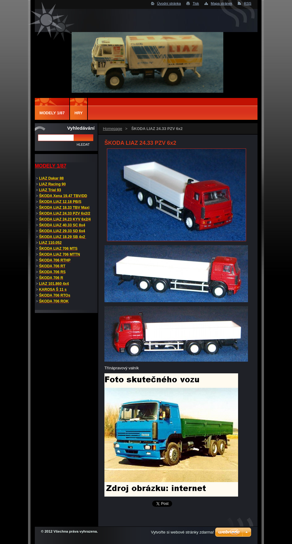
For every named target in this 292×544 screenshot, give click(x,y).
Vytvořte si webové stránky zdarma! (182, 532)
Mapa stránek (221, 3)
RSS (247, 3)
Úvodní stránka (169, 3)
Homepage (112, 128)
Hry (79, 113)
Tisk (196, 3)
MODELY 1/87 (52, 113)
